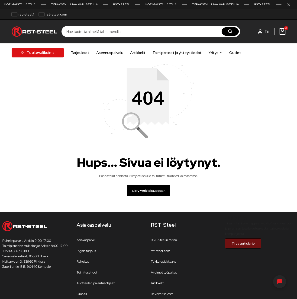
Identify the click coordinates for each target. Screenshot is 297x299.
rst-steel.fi (27, 14)
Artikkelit (137, 52)
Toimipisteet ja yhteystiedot (177, 52)
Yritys (213, 52)
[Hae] (230, 31)
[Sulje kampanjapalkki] (288, 4)
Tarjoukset (80, 52)
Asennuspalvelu (109, 52)
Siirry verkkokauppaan (148, 192)
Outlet (235, 52)
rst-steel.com (56, 14)
